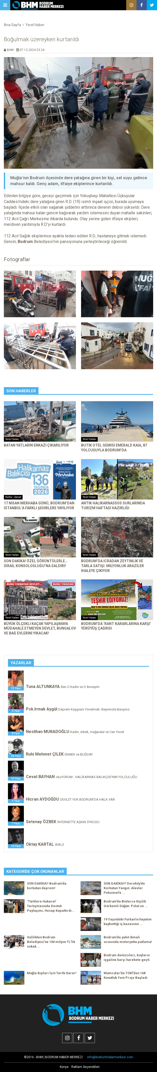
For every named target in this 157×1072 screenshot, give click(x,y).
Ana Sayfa (12, 25)
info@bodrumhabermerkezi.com (110, 1057)
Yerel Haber (34, 25)
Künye (64, 1067)
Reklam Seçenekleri (85, 1067)
